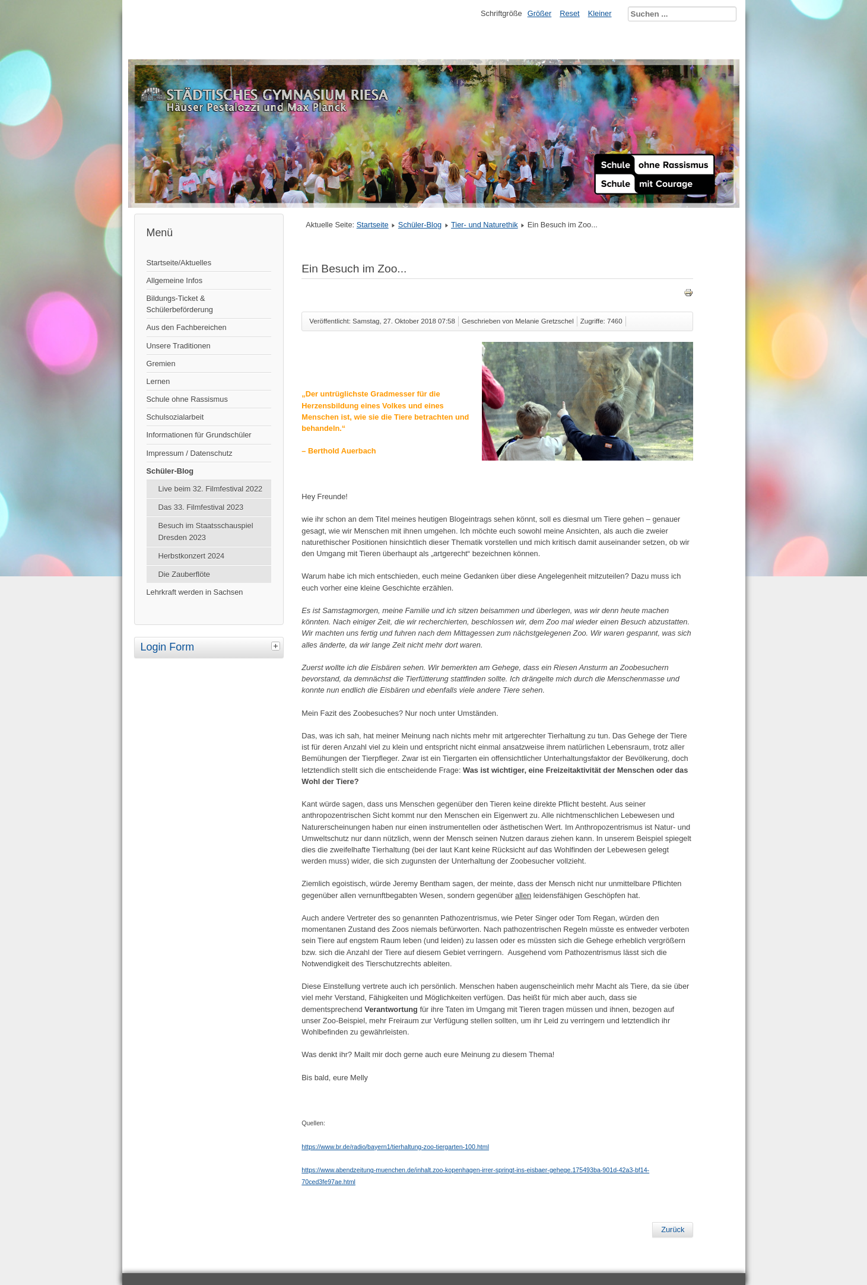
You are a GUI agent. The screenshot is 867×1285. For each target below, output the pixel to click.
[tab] (277, 645)
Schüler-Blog (170, 471)
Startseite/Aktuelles (179, 262)
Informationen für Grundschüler (199, 434)
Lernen (158, 381)
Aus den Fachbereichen (187, 327)
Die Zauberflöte (184, 574)
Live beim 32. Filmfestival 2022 (210, 488)
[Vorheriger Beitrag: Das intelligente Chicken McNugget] (672, 1230)
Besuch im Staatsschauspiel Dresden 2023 (205, 531)
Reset (569, 13)
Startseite (373, 224)
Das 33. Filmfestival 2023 (201, 507)
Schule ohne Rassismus (187, 399)
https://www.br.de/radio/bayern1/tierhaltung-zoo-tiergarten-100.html (395, 1146)
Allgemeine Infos (175, 280)
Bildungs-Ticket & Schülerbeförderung (180, 304)
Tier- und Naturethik (484, 224)
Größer (540, 13)
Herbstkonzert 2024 (191, 555)
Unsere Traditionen (179, 345)
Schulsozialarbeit (175, 417)
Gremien (161, 363)
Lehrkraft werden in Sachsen (195, 592)
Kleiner (600, 13)
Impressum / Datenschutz (190, 453)
